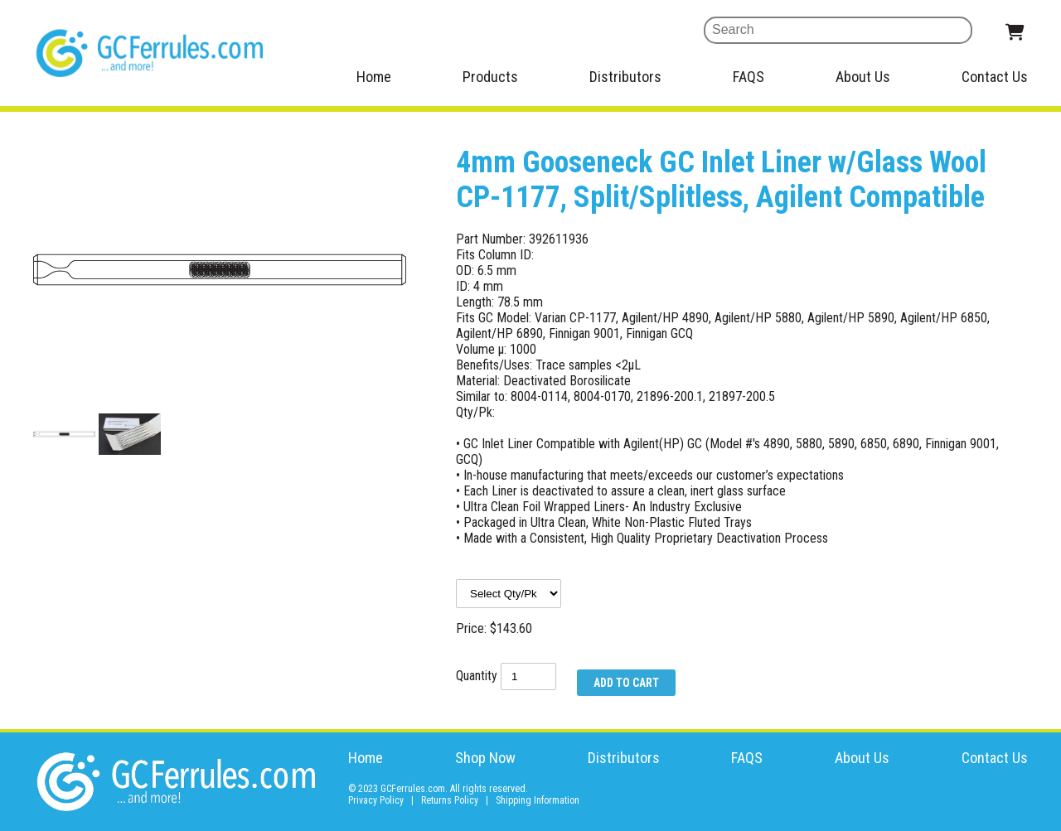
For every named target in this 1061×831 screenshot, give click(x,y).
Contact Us (995, 76)
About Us (863, 76)
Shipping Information (537, 800)
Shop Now (485, 757)
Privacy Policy (376, 800)
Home (373, 76)
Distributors (625, 76)
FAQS (748, 76)
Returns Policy (449, 800)
